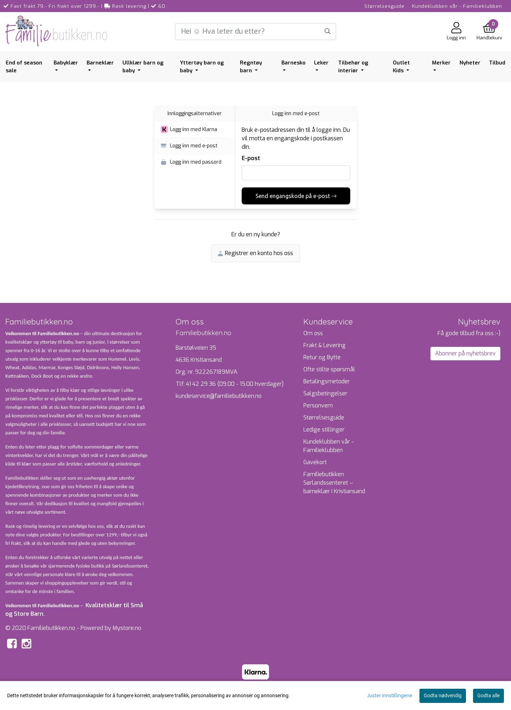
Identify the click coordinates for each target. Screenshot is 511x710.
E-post (251, 158)
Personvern (318, 405)
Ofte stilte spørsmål (329, 369)
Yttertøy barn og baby (202, 66)
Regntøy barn (251, 66)
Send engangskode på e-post (296, 196)
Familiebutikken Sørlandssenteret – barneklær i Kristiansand (334, 482)
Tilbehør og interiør (353, 66)
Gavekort (315, 462)
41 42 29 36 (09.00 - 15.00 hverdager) (235, 384)
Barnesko (293, 62)
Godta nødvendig (443, 695)
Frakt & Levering (324, 345)
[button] (194, 130)
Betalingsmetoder (326, 381)
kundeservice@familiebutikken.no (219, 396)
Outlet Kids (401, 66)
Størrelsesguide (384, 6)
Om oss (313, 333)
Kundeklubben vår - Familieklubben (457, 6)
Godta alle (488, 695)
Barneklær (100, 62)
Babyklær (66, 62)
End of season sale (24, 66)
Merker (441, 62)
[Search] (255, 31)
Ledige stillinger (324, 429)
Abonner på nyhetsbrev (465, 353)
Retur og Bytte (322, 357)
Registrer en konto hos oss (255, 253)
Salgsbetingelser (325, 393)
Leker (321, 62)
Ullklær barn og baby (143, 66)
